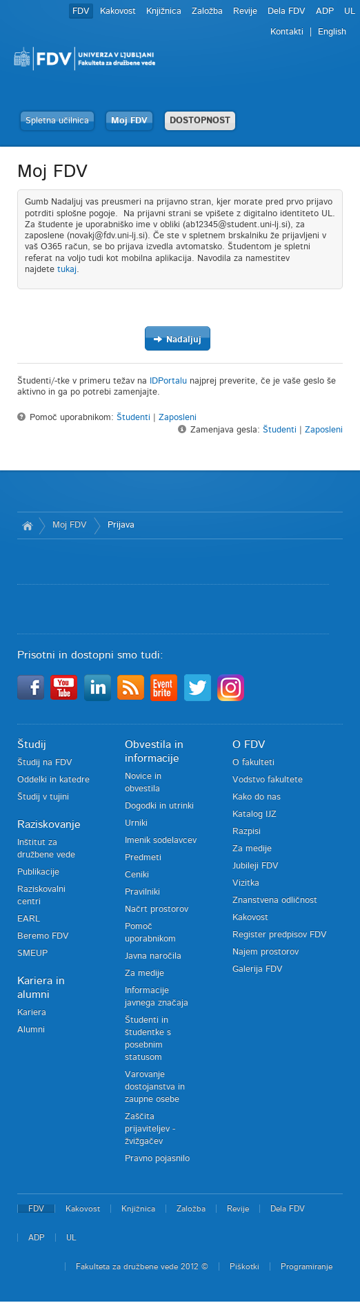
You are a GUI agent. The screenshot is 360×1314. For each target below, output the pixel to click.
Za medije (144, 973)
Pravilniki (142, 892)
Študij (31, 744)
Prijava (121, 525)
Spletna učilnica (57, 120)
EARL (28, 919)
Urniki (136, 823)
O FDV (248, 744)
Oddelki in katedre (53, 779)
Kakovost (118, 11)
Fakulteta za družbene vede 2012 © (142, 1266)
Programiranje (306, 1266)
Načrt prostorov (156, 909)
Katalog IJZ (254, 814)
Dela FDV (287, 11)
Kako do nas (256, 797)
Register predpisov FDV (279, 934)
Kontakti (286, 32)
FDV (81, 11)
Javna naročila (153, 956)
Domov (28, 525)
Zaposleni (178, 417)
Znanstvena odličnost (274, 900)
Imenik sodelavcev (161, 840)
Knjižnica (163, 11)
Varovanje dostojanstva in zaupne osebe (155, 1087)
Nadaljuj (177, 339)
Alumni (31, 1029)
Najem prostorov (265, 952)
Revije (245, 11)
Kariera (31, 1012)
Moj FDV (129, 120)
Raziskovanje (49, 824)
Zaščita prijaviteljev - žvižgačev (150, 1129)
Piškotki (244, 1266)
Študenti (133, 417)
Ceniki (137, 874)
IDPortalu (168, 381)
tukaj (67, 269)
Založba (207, 11)
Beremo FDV (43, 936)
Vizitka (245, 883)
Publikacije (38, 872)
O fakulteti (253, 762)
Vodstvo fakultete (267, 779)
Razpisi (246, 831)
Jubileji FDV (255, 866)
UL (349, 11)
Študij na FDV (44, 762)
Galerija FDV (257, 969)
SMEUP (32, 953)
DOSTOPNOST (200, 120)
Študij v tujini (43, 797)
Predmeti (143, 857)
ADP (325, 11)
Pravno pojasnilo (157, 1158)
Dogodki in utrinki (159, 806)
